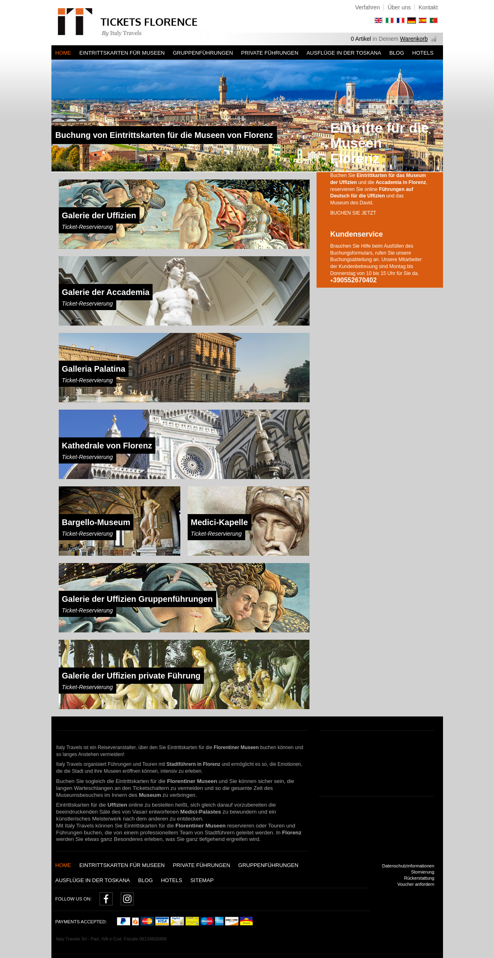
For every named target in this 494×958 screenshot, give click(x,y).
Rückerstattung (419, 878)
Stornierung (422, 871)
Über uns (399, 7)
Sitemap (202, 880)
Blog (396, 53)
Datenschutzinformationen (408, 865)
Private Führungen (269, 53)
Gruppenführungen (203, 53)
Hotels (423, 53)
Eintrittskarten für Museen (122, 53)
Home (63, 53)
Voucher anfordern (415, 884)
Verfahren (367, 7)
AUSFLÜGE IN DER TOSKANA (343, 53)
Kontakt (428, 7)
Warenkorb (414, 38)
